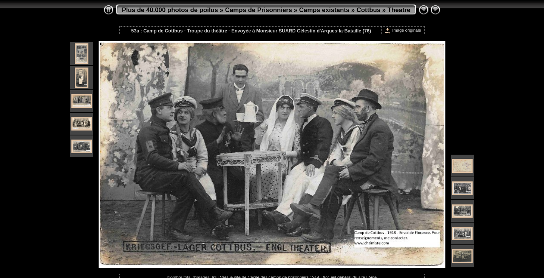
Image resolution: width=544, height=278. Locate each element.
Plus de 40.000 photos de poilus (170, 10)
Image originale (403, 30)
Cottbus (368, 10)
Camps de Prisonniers (258, 10)
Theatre (399, 10)
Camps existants (324, 10)
